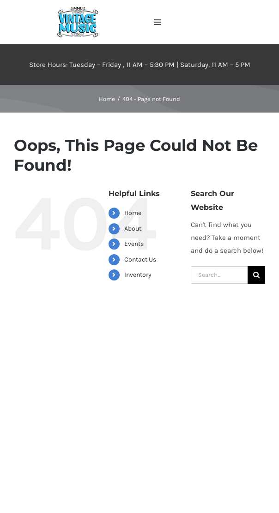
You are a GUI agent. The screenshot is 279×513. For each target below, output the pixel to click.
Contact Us (140, 259)
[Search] (256, 275)
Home (132, 213)
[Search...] (219, 275)
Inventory (138, 275)
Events (134, 244)
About (132, 229)
